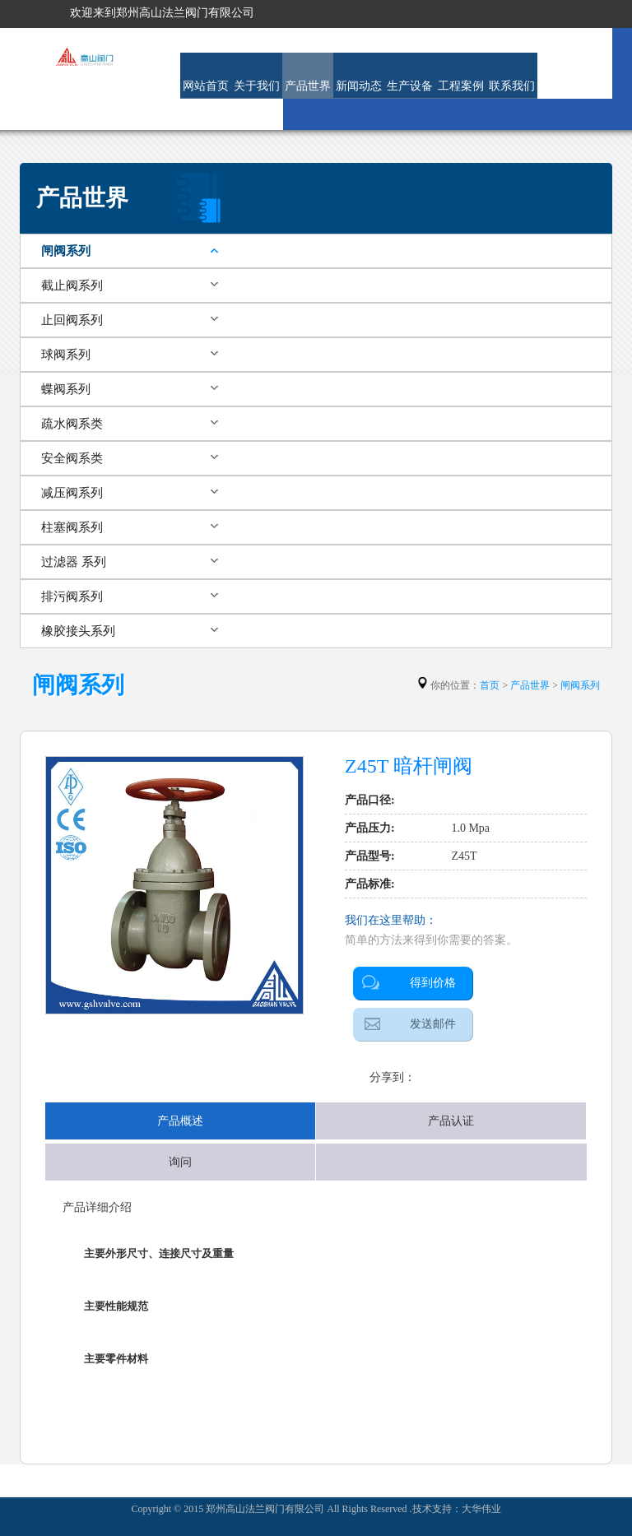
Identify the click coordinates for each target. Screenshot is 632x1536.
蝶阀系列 (66, 389)
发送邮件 (433, 1024)
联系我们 (512, 86)
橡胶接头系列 (78, 631)
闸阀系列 (66, 251)
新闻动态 (359, 86)
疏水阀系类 (72, 423)
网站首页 (206, 86)
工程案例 (461, 86)
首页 (490, 685)
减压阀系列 (72, 492)
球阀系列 (66, 354)
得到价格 (433, 983)
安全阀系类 (72, 458)
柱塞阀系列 (72, 527)
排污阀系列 (72, 596)
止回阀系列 (72, 320)
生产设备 (410, 86)
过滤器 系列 (73, 561)
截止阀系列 (72, 285)
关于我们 (257, 86)
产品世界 (308, 86)
